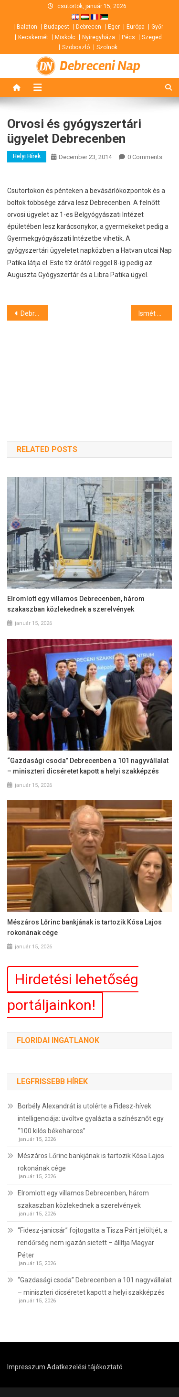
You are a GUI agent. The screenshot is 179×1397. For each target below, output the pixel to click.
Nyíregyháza (98, 37)
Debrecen (88, 26)
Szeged (152, 37)
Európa (135, 26)
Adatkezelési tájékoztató (85, 1367)
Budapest (56, 26)
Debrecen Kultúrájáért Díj (34, 313)
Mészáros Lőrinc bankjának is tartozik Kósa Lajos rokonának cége (84, 927)
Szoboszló (76, 47)
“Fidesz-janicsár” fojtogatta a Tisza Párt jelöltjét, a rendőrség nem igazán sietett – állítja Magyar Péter (93, 1242)
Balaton (27, 26)
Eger (114, 26)
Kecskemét (33, 37)
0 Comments (144, 157)
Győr (157, 26)
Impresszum (26, 1367)
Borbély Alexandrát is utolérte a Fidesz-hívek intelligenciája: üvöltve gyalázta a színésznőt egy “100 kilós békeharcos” (91, 1118)
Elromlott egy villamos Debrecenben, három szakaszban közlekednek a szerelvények (76, 604)
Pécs (128, 37)
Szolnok (106, 47)
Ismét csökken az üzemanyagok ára (155, 313)
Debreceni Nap (100, 66)
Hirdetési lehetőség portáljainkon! (72, 992)
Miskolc (65, 37)
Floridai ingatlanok (58, 1040)
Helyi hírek (27, 156)
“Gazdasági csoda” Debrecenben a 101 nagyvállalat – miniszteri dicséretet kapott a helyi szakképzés (87, 766)
